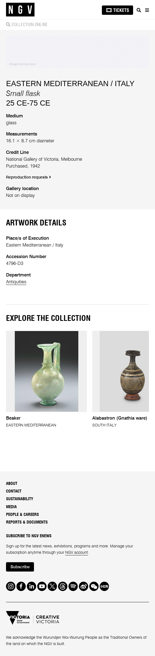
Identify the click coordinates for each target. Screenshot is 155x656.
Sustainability (19, 499)
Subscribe (20, 567)
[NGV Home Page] (20, 10)
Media (11, 507)
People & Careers (22, 515)
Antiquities (16, 282)
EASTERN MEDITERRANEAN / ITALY (70, 83)
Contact (13, 491)
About (11, 484)
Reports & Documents (27, 522)
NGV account (76, 553)
